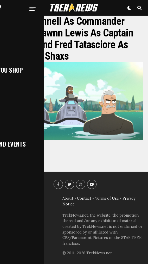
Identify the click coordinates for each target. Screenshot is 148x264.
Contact (84, 198)
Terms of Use (107, 198)
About (67, 198)
